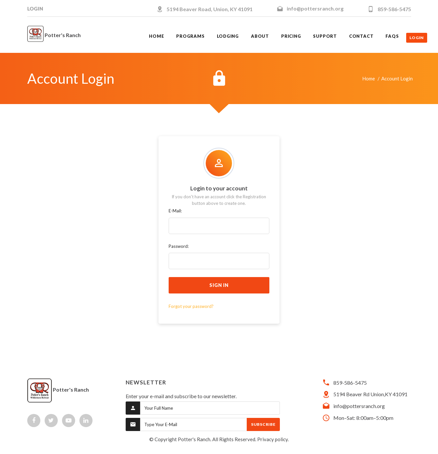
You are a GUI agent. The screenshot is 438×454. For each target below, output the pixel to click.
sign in (219, 285)
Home (368, 78)
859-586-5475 (394, 9)
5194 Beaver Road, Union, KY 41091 (210, 9)
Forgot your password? (191, 306)
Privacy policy (272, 439)
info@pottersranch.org (315, 8)
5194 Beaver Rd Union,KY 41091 (370, 394)
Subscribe (263, 424)
